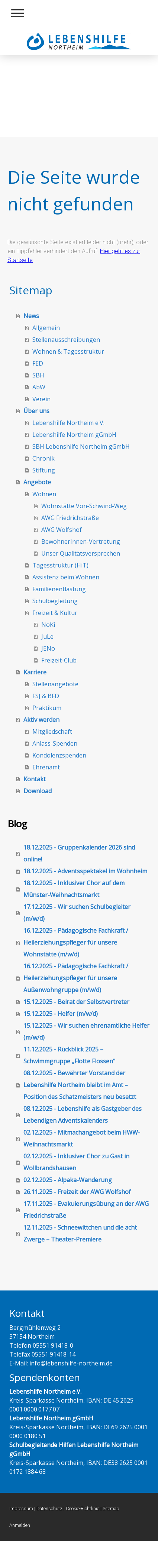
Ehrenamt (46, 767)
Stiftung (43, 470)
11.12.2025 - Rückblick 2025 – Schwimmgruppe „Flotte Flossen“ (69, 1055)
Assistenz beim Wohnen (65, 577)
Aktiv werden (41, 720)
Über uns (36, 411)
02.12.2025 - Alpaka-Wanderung (67, 1180)
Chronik (43, 458)
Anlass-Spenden (54, 743)
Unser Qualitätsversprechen (80, 553)
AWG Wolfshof (61, 530)
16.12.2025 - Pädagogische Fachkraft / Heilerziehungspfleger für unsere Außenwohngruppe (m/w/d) (75, 978)
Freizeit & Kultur (54, 613)
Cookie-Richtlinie (82, 1508)
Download (37, 791)
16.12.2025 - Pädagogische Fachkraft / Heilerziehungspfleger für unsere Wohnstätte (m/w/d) (75, 942)
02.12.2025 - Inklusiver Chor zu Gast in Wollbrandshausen (76, 1162)
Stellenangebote (55, 684)
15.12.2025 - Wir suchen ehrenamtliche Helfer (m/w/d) (86, 1031)
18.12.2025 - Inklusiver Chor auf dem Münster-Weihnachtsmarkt (74, 889)
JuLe (47, 636)
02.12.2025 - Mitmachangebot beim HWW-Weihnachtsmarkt (81, 1138)
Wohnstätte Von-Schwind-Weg (84, 506)
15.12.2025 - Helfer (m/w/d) (60, 1014)
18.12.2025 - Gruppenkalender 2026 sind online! (79, 853)
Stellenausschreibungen (66, 340)
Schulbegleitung (55, 601)
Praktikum (46, 708)
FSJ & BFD (45, 696)
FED (37, 363)
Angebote (37, 482)
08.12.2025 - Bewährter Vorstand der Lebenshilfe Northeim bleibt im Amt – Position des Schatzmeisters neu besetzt (79, 1085)
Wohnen (44, 494)
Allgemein (46, 328)
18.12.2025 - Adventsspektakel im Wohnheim (85, 871)
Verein (41, 399)
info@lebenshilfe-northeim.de (70, 1363)
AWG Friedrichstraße (70, 518)
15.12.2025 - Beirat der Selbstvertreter (76, 1002)
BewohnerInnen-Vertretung (80, 541)
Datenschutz (49, 1508)
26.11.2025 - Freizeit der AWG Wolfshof (77, 1192)
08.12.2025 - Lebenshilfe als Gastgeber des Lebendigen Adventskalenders (82, 1115)
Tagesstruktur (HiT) (60, 565)
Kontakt (34, 779)
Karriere (34, 672)
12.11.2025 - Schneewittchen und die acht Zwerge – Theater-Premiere (80, 1233)
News (31, 316)
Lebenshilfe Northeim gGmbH (74, 435)
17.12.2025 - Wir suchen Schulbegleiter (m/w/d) (76, 913)
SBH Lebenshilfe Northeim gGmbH (81, 446)
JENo (48, 648)
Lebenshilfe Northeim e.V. (68, 423)
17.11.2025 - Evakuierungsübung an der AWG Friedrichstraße (86, 1210)
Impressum (21, 1508)
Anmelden (19, 1525)
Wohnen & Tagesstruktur (68, 351)
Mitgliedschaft (52, 731)
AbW (38, 387)
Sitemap (111, 1508)
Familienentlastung (59, 589)
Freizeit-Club (59, 660)
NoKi (48, 625)
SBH (38, 375)
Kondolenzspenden (59, 755)
